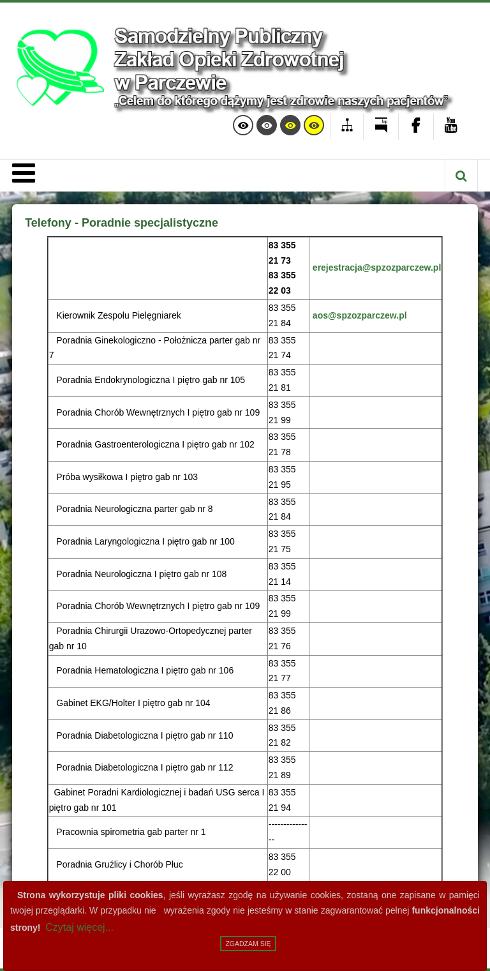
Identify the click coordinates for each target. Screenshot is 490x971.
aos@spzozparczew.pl (360, 315)
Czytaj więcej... (79, 927)
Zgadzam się (248, 943)
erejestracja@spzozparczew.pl (377, 267)
